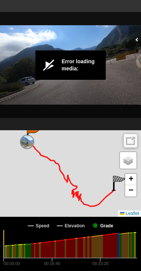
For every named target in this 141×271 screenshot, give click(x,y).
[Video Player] (70, 65)
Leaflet (129, 213)
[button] (33, 134)
